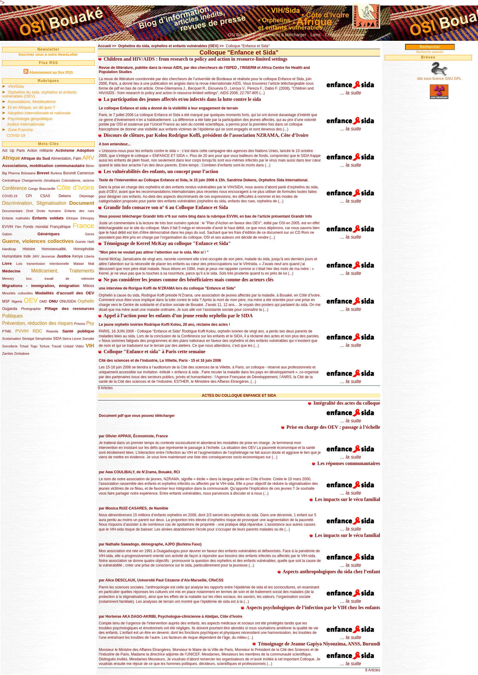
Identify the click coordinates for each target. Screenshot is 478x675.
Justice (63, 256)
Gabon (7, 234)
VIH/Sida (16, 86)
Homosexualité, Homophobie (68, 249)
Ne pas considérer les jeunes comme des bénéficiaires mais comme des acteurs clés (185, 279)
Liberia (89, 256)
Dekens (65, 196)
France (83, 225)
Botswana (28, 173)
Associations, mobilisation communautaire (43, 165)
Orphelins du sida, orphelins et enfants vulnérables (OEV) (39, 94)
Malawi (78, 263)
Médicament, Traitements (62, 270)
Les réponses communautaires (346, 463)
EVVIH (7, 227)
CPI (29, 196)
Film (18, 227)
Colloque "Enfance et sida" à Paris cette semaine (151, 351)
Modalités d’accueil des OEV (64, 293)
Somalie (88, 338)
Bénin (90, 166)
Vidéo (79, 346)
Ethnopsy (87, 218)
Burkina (56, 173)
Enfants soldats (48, 218)
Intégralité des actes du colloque (344, 403)
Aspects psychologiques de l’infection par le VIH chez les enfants (310, 607)
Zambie (7, 353)
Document (81, 203)
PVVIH (21, 331)
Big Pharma (11, 173)
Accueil (104, 46)
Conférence (14, 188)
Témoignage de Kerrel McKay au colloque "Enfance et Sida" (164, 243)
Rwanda (52, 331)
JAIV (35, 256)
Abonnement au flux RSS (51, 72)
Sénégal (28, 338)
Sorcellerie (10, 346)
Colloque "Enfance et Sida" (247, 46)
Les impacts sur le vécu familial (344, 499)
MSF (6, 301)
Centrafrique (11, 180)
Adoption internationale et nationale (39, 113)
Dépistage (86, 196)
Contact (332, 34)
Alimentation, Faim (66, 158)
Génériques (48, 234)
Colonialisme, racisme (78, 180)
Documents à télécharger (282, 34)
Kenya (77, 256)
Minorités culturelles (17, 293)
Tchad (24, 346)
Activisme (64, 150)
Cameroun (85, 173)
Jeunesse (48, 256)
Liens (316, 34)
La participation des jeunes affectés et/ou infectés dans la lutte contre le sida (179, 99)
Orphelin (86, 301)
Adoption (85, 150)
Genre (89, 234)
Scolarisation (11, 338)
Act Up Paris (13, 150)
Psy (90, 323)
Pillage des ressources (69, 308)
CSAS (45, 196)
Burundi (69, 173)
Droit (29, 211)
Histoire (29, 249)
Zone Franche (20, 129)
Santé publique (78, 331)
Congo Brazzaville (41, 188)
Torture (44, 346)
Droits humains (49, 211)
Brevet (43, 173)
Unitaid (68, 346)
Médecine (11, 271)
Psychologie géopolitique (30, 118)
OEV (31, 300)
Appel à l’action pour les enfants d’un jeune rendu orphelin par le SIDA (175, 315)
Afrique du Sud (35, 158)
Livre (7, 263)
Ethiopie (72, 218)
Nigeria (17, 301)
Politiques (12, 315)
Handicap (9, 249)
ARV (88, 158)
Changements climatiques (41, 180)
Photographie (31, 309)
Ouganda (9, 309)
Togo (33, 346)
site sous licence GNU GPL (439, 78)
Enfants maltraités (16, 218)
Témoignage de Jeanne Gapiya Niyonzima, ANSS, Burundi (316, 643)
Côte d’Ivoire (75, 187)
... (371, 34)
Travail (56, 346)
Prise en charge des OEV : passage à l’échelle (330, 427)
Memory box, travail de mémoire (48, 278)
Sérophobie (43, 338)
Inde (26, 256)
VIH (90, 346)
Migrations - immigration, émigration (41, 285)
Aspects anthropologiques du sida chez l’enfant (328, 571)
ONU (53, 301)
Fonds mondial (35, 227)
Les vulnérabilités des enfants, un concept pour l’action (158, 171)
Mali (91, 263)
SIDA (57, 338)
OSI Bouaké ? (241, 34)
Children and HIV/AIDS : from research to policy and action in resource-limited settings (192, 59)
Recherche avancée (430, 52)
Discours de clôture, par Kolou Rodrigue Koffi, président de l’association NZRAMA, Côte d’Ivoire (203, 135)
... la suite (350, 92)
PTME (6, 331)
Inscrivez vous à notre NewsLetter (48, 54)
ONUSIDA (67, 301)
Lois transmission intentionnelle (42, 263)
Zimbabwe (21, 353)
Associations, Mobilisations (32, 101)
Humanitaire (12, 256)
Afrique (11, 158)
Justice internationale (26, 124)
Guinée (80, 241)
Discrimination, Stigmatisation (34, 203)
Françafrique (60, 227)
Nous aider (354, 34)
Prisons (79, 323)
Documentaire (12, 211)
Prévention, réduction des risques (37, 323)
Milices (88, 286)
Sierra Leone (71, 338)
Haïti (90, 241)
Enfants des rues (79, 211)
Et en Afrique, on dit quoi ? (31, 107)
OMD (43, 301)
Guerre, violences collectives (38, 241)
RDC (37, 331)
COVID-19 (16, 135)
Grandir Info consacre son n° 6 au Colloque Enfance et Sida (163, 207)
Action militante (40, 150)
